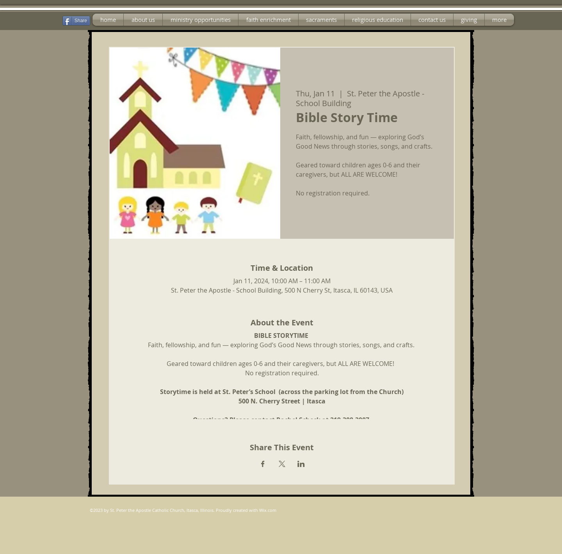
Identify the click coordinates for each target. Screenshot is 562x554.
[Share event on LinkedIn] (301, 464)
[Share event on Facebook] (263, 464)
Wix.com (267, 510)
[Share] (76, 20)
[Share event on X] (282, 464)
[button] (200, 20)
